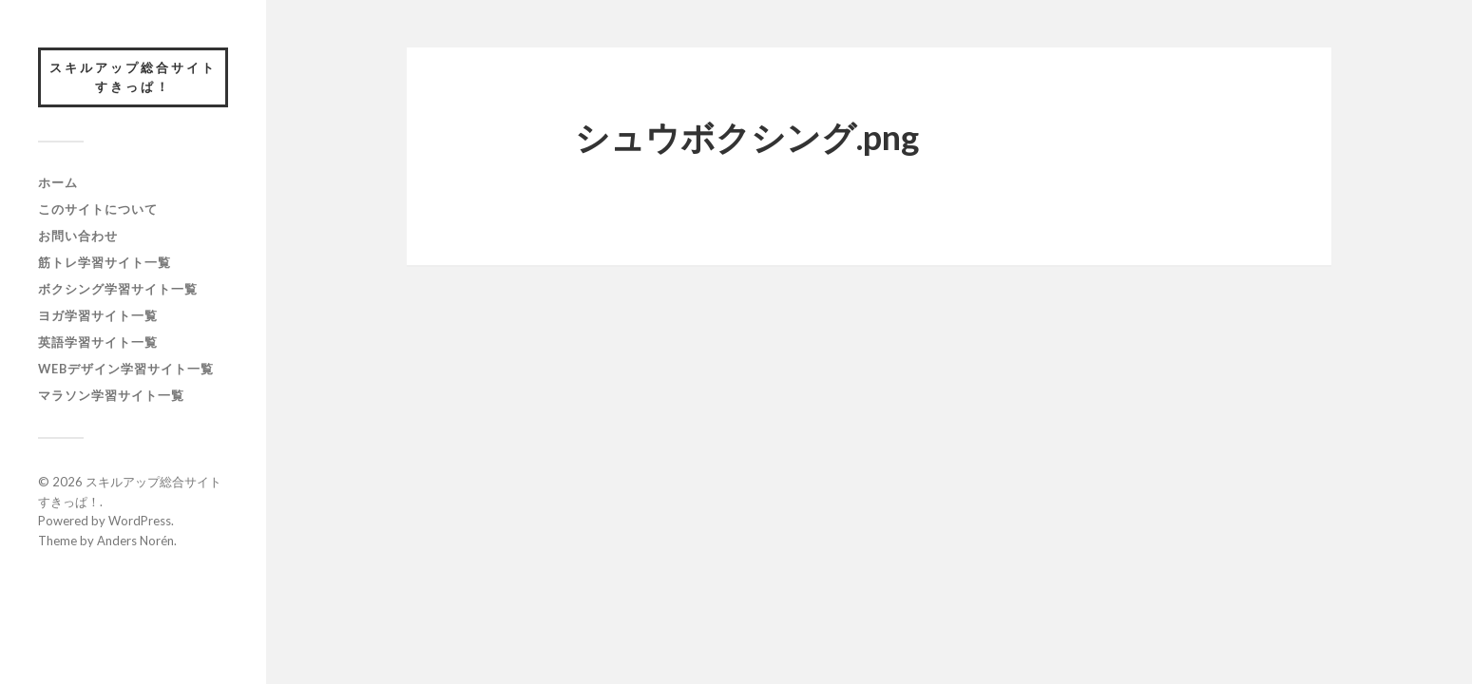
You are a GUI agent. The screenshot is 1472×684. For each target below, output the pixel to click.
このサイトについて (98, 209)
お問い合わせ (78, 235)
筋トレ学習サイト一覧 (104, 262)
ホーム (58, 182)
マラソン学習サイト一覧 (111, 395)
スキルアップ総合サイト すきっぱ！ (138, 77)
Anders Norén (135, 540)
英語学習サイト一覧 (98, 342)
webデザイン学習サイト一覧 (126, 368)
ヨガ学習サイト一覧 (98, 315)
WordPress (139, 520)
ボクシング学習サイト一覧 (118, 288)
